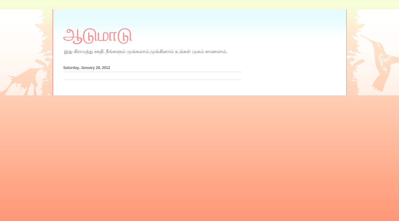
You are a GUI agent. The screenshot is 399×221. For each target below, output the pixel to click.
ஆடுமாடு (98, 35)
